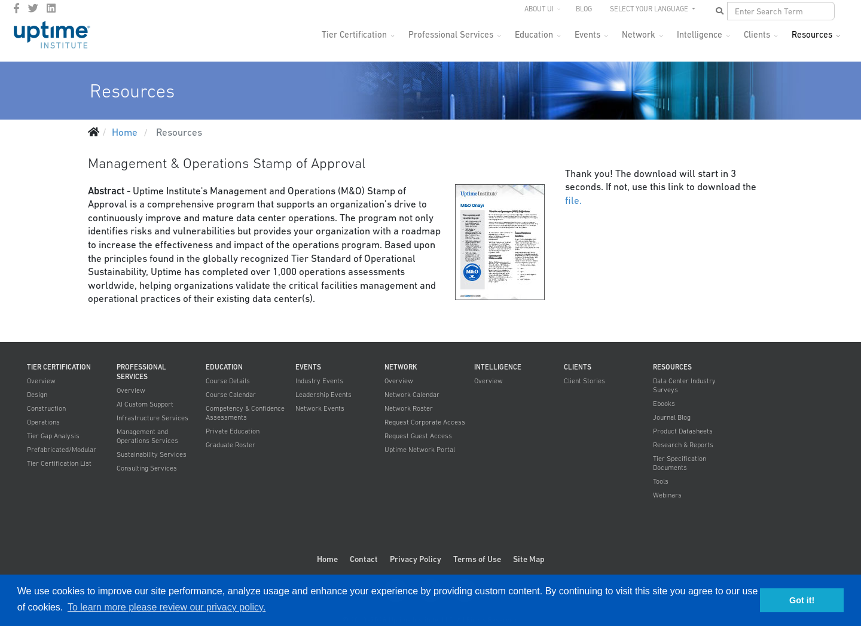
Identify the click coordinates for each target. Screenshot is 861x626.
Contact (364, 559)
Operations (43, 422)
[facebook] (16, 8)
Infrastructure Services (152, 418)
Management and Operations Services (147, 436)
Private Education (232, 431)
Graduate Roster (230, 445)
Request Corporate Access (424, 422)
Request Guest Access (418, 436)
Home (327, 559)
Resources (812, 34)
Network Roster (408, 408)
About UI (539, 9)
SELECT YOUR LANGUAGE (650, 9)
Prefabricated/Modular (61, 449)
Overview (41, 381)
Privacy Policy (415, 559)
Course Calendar (231, 394)
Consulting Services (147, 468)
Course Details (228, 381)
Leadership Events (323, 394)
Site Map (529, 559)
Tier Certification (354, 34)
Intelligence (699, 34)
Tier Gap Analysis (53, 436)
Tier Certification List (59, 463)
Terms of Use (477, 559)
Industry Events (319, 381)
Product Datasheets (683, 431)
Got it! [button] (801, 600)
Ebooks (664, 403)
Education (534, 34)
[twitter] (33, 8)
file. (573, 200)
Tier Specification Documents (679, 463)
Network (638, 34)
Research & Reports (683, 445)
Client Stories (584, 381)
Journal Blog (672, 417)
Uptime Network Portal (419, 449)
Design (37, 394)
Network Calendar (411, 394)
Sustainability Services (152, 454)
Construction (46, 408)
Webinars (667, 495)
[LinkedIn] (51, 8)
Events (587, 34)
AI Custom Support (145, 404)
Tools (660, 481)
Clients (757, 34)
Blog (584, 9)
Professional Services (450, 34)
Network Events (319, 408)
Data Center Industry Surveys (684, 385)
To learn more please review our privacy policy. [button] (166, 607)
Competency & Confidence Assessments (245, 413)
